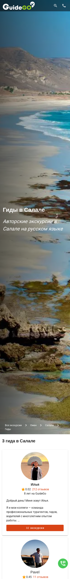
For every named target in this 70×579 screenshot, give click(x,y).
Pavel (34, 572)
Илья (35, 484)
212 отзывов (40, 489)
